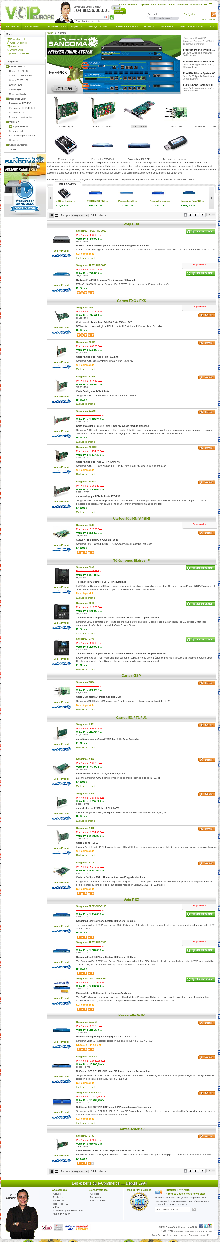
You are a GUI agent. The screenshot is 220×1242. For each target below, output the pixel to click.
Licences (13, 140)
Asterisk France (98, 1200)
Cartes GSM (15, 85)
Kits (212, 26)
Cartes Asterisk (33, 26)
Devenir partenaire (20, 53)
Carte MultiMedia (18, 94)
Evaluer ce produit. (86, 258)
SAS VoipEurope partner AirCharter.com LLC (186, 1235)
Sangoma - (91, 230)
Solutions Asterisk (18, 145)
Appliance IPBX (20, 126)
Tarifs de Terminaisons (191, 26)
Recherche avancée (163, 18)
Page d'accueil (17, 39)
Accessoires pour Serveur (22, 135)
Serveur (13, 149)
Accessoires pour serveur (176, 159)
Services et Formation (125, 26)
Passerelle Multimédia (20, 117)
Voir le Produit (61, 250)
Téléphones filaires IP (131, 561)
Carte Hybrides (139, 126)
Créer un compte (19, 42)
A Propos (95, 1194)
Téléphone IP (11, 26)
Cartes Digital (66, 126)
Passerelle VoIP (56, 26)
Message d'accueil (97, 26)
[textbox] (165, 14)
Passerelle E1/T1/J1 (205, 126)
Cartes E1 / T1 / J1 (18, 80)
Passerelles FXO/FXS (20, 103)
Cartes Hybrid (16, 89)
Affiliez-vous (16, 50)
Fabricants (95, 1197)
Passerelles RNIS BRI (139, 159)
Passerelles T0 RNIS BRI (22, 108)
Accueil (50, 33)
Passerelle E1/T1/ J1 (20, 112)
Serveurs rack (16, 131)
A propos (14, 46)
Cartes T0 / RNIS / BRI (20, 75)
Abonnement (166, 26)
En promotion (199, 264)
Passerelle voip (66, 159)
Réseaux (148, 26)
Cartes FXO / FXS (18, 71)
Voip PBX (76, 26)
